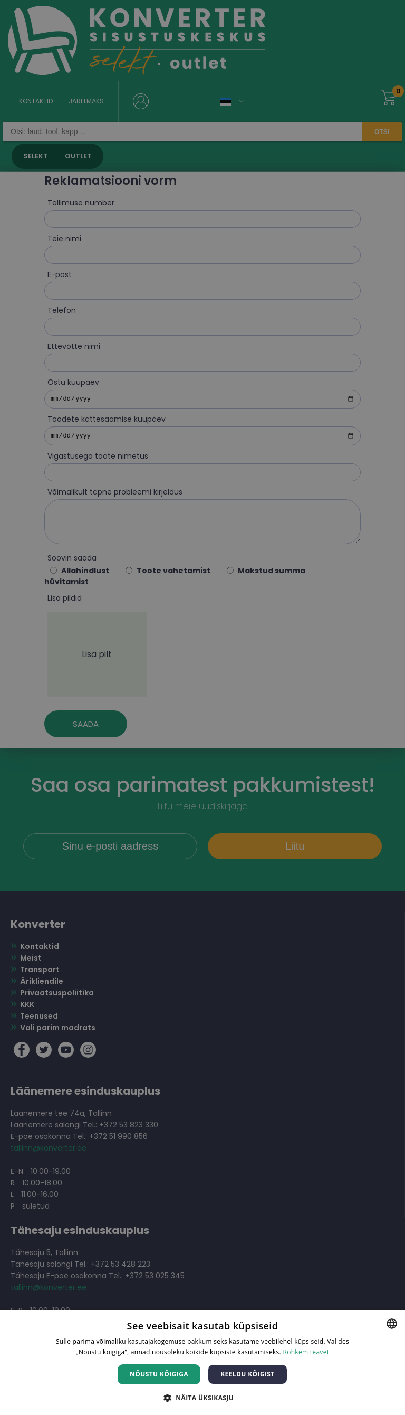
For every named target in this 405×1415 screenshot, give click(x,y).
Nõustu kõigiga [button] (159, 1374)
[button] (202, 1397)
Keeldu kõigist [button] (247, 1374)
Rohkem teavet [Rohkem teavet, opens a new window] (306, 1351)
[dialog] (202, 707)
